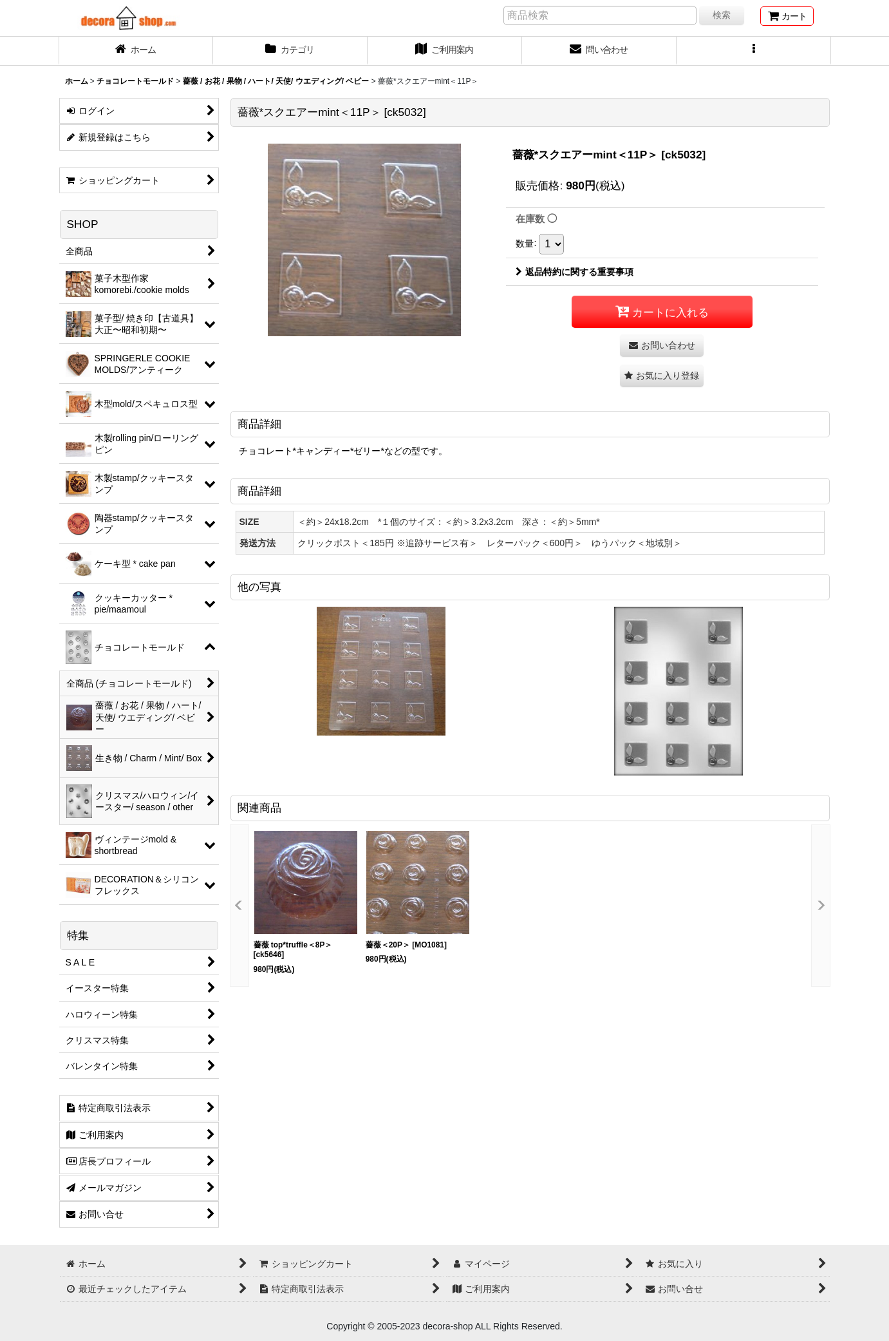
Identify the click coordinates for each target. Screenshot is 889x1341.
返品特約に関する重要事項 (574, 272)
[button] (754, 51)
